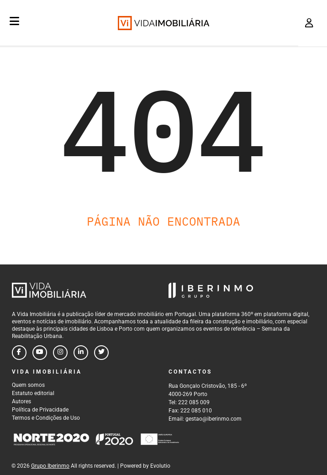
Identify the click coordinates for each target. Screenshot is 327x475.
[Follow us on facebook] (19, 352)
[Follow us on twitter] (101, 352)
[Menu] (14, 21)
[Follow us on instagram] (60, 352)
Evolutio (160, 466)
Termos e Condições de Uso (46, 418)
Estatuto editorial (33, 393)
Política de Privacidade (40, 409)
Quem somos (28, 385)
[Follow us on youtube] (39, 352)
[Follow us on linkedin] (81, 352)
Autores (21, 401)
